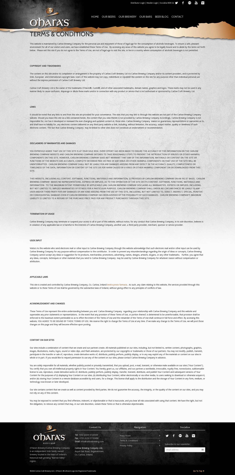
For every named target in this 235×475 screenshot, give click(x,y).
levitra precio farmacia (117, 285)
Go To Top (198, 471)
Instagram (202, 2)
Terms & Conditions (129, 440)
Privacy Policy (126, 445)
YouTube (196, 2)
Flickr (189, 2)
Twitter (176, 2)
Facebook (183, 2)
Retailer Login (152, 3)
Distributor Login (138, 3)
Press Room (125, 435)
